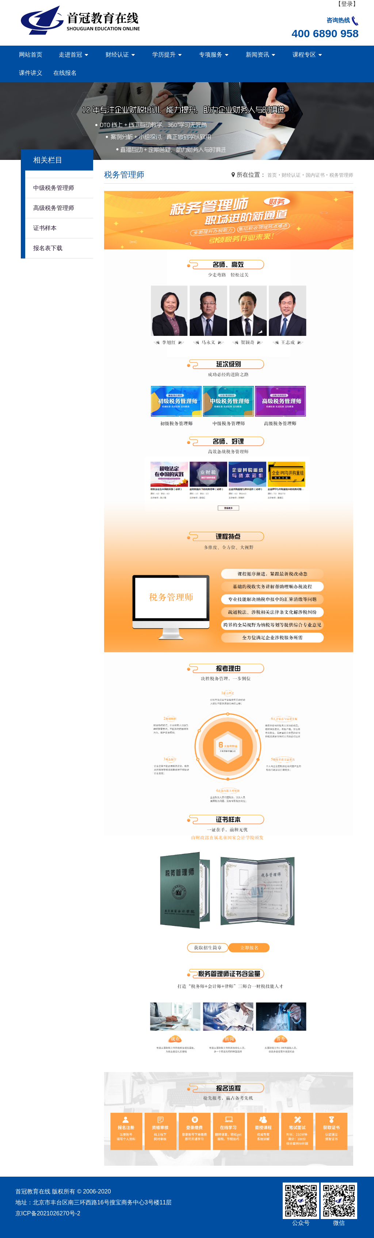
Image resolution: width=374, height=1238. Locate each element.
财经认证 (117, 54)
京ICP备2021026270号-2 (47, 1213)
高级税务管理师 (53, 208)
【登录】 (347, 4)
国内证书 (315, 175)
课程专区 (304, 54)
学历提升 (164, 54)
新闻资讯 (257, 54)
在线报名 (65, 73)
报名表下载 (47, 248)
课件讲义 (30, 73)
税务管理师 (341, 175)
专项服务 (210, 54)
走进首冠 (70, 54)
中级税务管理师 (53, 188)
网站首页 (30, 54)
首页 (272, 175)
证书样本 (45, 228)
